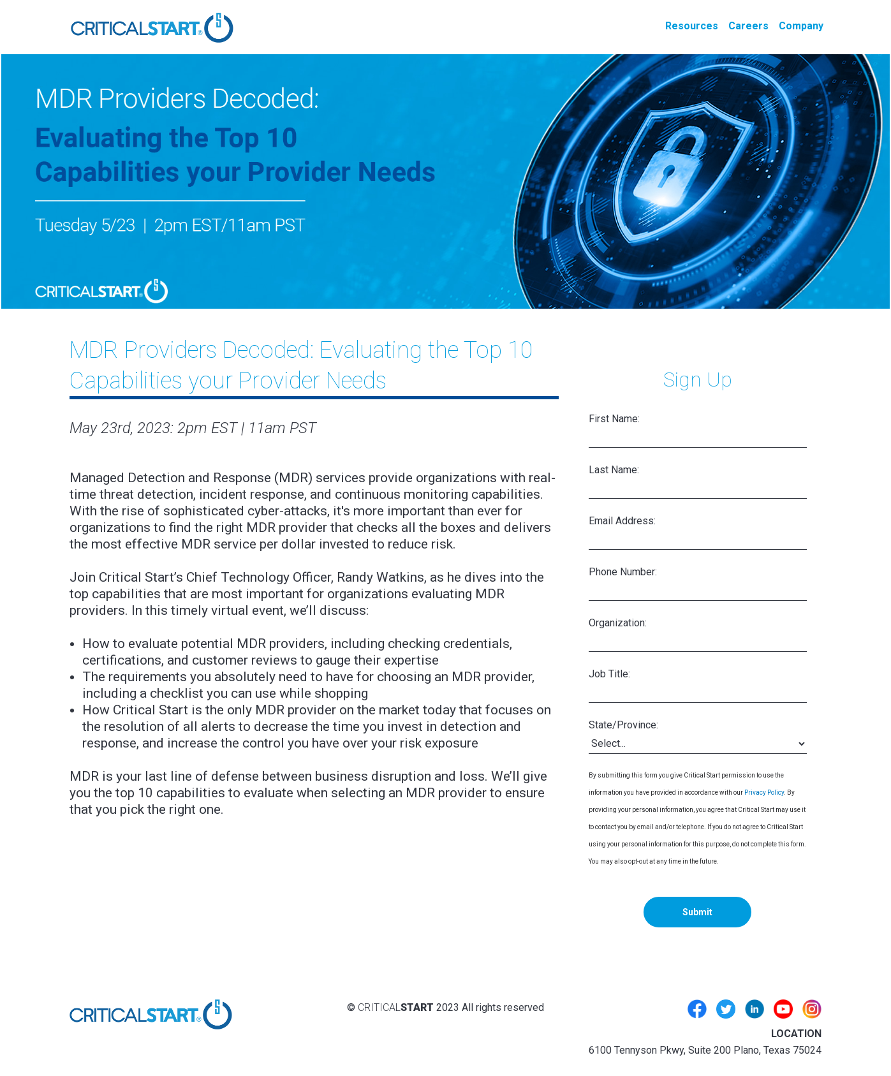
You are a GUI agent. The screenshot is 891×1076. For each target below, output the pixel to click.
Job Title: (609, 674)
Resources (691, 26)
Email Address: (622, 521)
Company (801, 26)
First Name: (614, 419)
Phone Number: (623, 572)
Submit (697, 912)
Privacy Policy (764, 792)
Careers (748, 26)
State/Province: (623, 725)
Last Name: (614, 470)
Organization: (618, 623)
